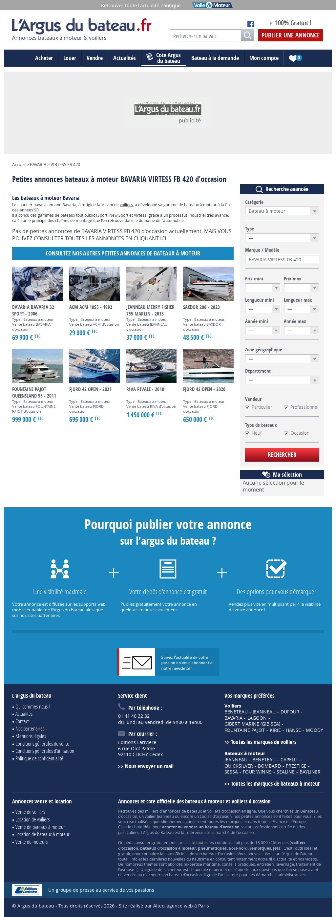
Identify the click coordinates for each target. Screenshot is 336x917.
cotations (223, 842)
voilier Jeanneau (159, 816)
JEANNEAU (264, 712)
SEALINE (286, 772)
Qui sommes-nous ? (32, 706)
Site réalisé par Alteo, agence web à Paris (164, 906)
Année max (295, 321)
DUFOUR (290, 712)
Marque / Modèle (262, 250)
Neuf (253, 433)
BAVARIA (233, 718)
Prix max (292, 278)
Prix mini (254, 278)
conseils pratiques (238, 864)
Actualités (124, 58)
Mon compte (264, 58)
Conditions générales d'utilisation (44, 750)
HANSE (293, 730)
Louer (69, 58)
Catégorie (254, 202)
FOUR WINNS (257, 772)
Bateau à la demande (215, 58)
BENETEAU (236, 712)
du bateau (163, 58)
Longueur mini (259, 300)
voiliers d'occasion (224, 811)
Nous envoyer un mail (149, 766)
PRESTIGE (296, 766)
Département (258, 371)
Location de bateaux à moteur (42, 834)
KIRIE (275, 730)
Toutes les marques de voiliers (263, 742)
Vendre (95, 58)
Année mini (256, 321)
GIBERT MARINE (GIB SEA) (252, 724)
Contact (22, 721)
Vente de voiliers (30, 812)
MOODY (314, 730)
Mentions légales (30, 736)
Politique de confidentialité (39, 758)
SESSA (231, 772)
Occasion (296, 433)
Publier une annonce (291, 35)
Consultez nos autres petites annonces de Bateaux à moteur (123, 253)
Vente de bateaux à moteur (40, 827)
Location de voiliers (32, 819)
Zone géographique (263, 349)
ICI (163, 238)
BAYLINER (310, 772)
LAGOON (257, 718)
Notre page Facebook (250, 24)
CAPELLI (289, 760)
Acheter (44, 58)
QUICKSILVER (238, 766)
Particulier (258, 407)
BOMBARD (269, 766)
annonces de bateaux (182, 811)
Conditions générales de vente (42, 743)
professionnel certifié (272, 826)
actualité (284, 859)
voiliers (126, 204)
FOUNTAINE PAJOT (244, 730)
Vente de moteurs (31, 841)
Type (249, 229)
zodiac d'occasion (216, 816)
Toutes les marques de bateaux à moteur (275, 783)
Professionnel (301, 407)
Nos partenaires (29, 728)
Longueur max (298, 300)
